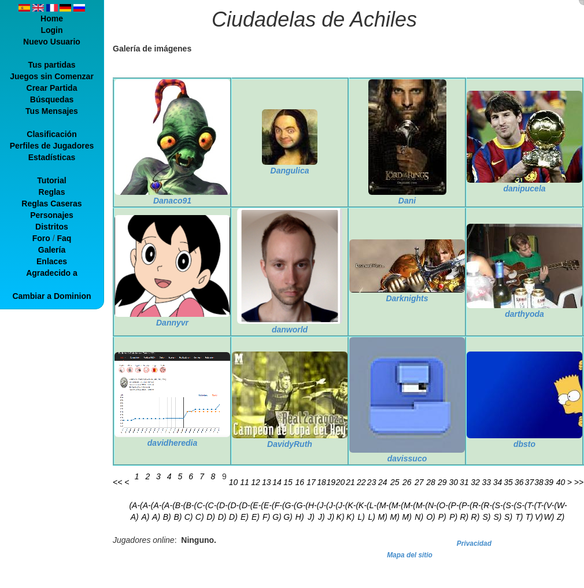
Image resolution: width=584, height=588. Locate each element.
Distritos (51, 226)
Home (51, 18)
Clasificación (51, 134)
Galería (51, 249)
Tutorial (51, 180)
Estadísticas (52, 157)
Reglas (52, 192)
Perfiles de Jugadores (52, 145)
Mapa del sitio (410, 555)
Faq (64, 238)
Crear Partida (52, 88)
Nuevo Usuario (51, 41)
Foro (41, 238)
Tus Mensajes (51, 111)
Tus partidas (51, 64)
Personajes (51, 215)
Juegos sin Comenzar (52, 76)
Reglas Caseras (51, 203)
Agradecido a (51, 273)
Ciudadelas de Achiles (314, 19)
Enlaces (51, 261)
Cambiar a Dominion (51, 296)
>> (578, 482)
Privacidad (474, 543)
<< (117, 482)
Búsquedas (51, 99)
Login (51, 30)
